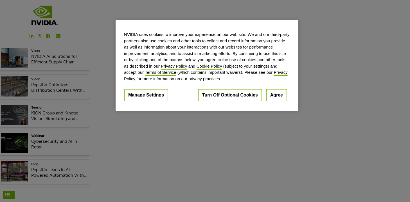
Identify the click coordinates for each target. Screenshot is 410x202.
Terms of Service (160, 72)
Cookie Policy (209, 66)
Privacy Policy (174, 66)
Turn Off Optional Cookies (230, 95)
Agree (276, 95)
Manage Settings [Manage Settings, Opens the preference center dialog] (146, 95)
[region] (207, 65)
